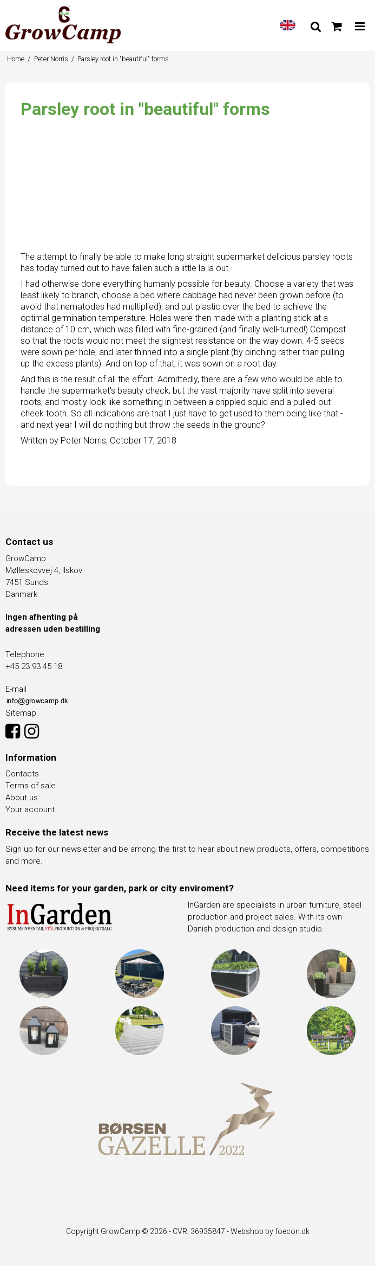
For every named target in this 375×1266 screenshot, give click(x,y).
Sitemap (20, 713)
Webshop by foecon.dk (270, 1231)
